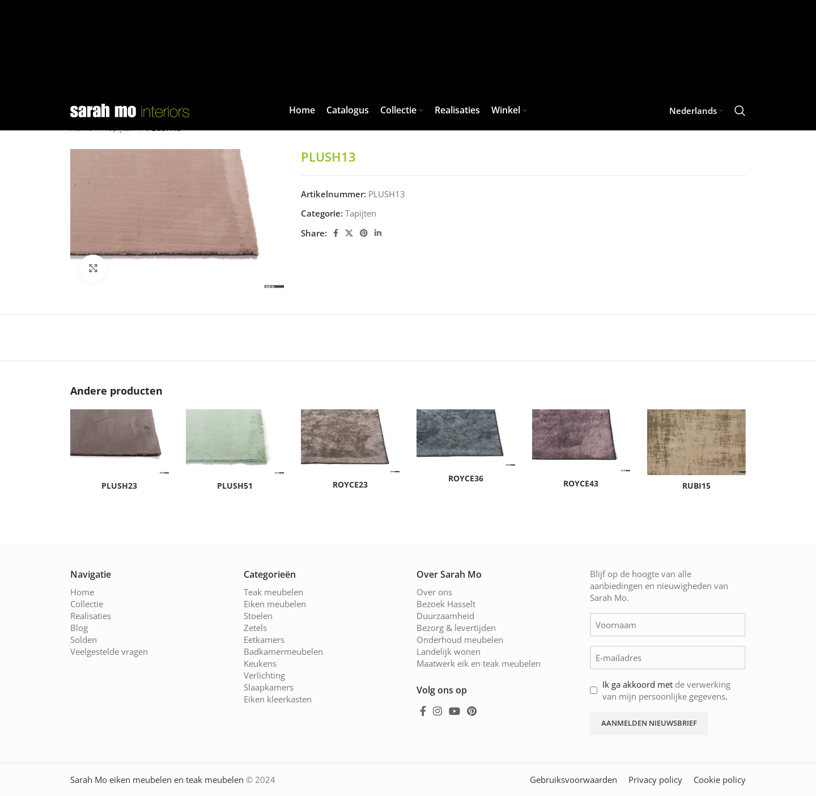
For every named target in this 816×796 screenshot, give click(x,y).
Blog (79, 627)
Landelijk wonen (448, 651)
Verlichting (264, 675)
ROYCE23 (350, 484)
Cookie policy (720, 779)
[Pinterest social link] (363, 233)
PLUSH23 (119, 485)
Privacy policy (655, 779)
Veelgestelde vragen (109, 651)
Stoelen (258, 615)
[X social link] (349, 233)
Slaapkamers (269, 687)
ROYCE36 (465, 478)
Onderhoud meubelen (459, 639)
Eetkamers (264, 639)
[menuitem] (696, 110)
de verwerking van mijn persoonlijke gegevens (666, 690)
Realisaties (90, 615)
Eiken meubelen (275, 603)
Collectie (86, 603)
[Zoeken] (740, 110)
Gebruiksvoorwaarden (573, 779)
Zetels (255, 627)
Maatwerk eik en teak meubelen (478, 663)
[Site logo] (129, 109)
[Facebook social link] (336, 233)
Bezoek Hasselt (445, 603)
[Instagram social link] (437, 710)
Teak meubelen (273, 592)
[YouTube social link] (454, 710)
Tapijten (360, 213)
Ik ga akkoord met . (666, 690)
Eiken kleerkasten (278, 699)
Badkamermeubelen (283, 651)
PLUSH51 (235, 485)
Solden (83, 639)
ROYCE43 (580, 483)
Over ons (434, 592)
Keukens (260, 663)
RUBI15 (696, 485)
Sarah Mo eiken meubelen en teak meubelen (157, 779)
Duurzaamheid (445, 615)
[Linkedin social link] (378, 233)
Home (82, 592)
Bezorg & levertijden (456, 627)
